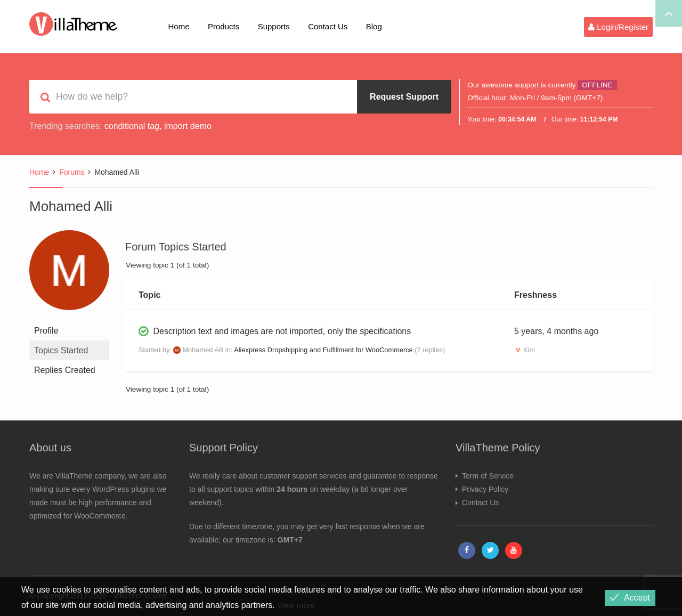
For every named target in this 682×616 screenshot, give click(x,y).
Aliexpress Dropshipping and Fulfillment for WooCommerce (323, 350)
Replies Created (64, 370)
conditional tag (131, 126)
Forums (71, 172)
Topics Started (61, 350)
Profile (46, 330)
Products (223, 26)
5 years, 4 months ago (556, 331)
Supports (274, 26)
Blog (374, 26)
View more (297, 605)
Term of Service (488, 476)
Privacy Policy (485, 489)
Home (179, 26)
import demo (188, 126)
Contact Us (327, 26)
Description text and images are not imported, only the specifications (282, 331)
